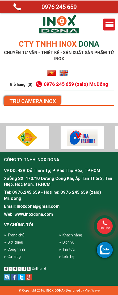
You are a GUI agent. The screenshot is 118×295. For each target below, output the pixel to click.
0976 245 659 (59, 7)
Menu (109, 24)
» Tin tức (67, 249)
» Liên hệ (66, 256)
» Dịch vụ (66, 242)
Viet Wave (92, 290)
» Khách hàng (70, 235)
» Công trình (14, 249)
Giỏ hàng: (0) (21, 84)
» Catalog (12, 256)
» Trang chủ (14, 235)
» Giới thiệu (13, 242)
